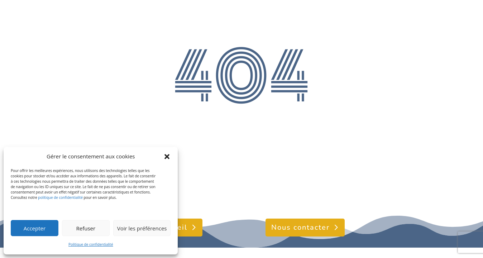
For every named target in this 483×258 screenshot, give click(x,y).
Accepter (35, 228)
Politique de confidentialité (90, 244)
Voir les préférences (142, 228)
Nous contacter (300, 227)
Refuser (85, 228)
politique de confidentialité (60, 197)
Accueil (173, 227)
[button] (167, 156)
